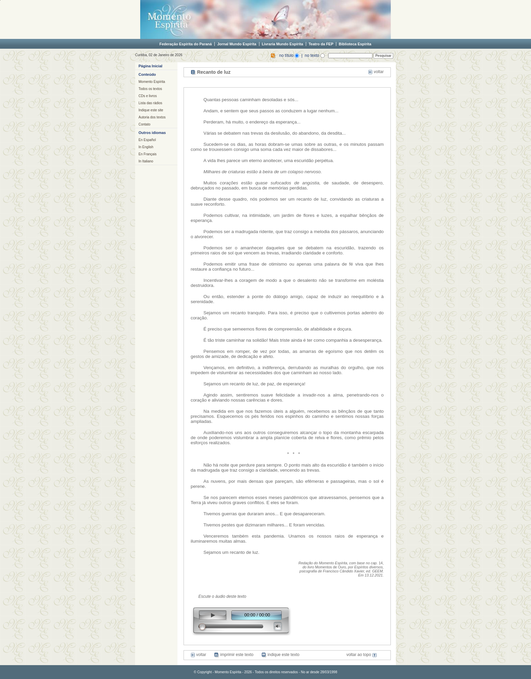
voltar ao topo (361, 654)
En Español (147, 140)
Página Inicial (150, 66)
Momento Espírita (152, 82)
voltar (376, 71)
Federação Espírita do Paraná (186, 44)
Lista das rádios (150, 103)
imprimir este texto (233, 654)
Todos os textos (150, 89)
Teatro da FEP (321, 44)
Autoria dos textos (152, 117)
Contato (144, 124)
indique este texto (280, 654)
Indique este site (151, 110)
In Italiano (146, 161)
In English (146, 147)
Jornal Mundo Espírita (236, 44)
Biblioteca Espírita (355, 44)
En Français (147, 154)
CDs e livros (148, 96)
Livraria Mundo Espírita (282, 44)
